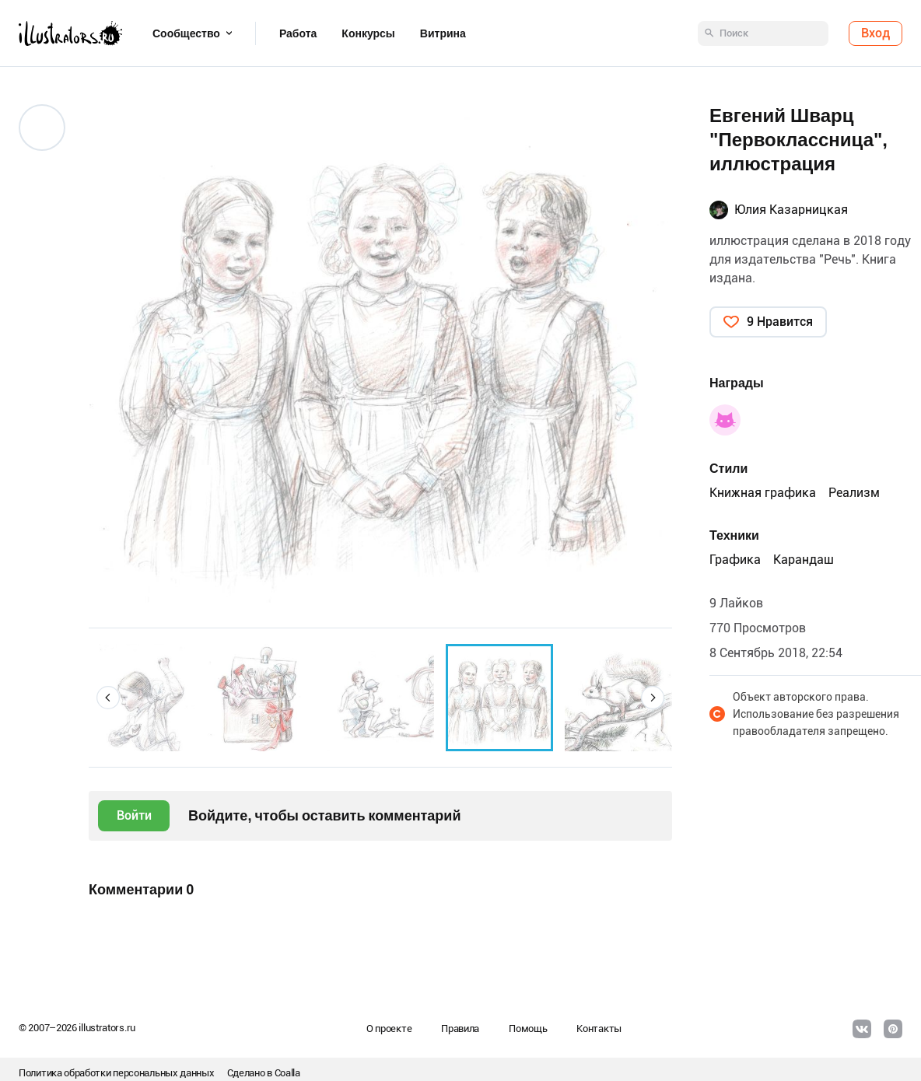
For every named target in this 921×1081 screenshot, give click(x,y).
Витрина (443, 33)
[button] (108, 697)
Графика (735, 559)
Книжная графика (762, 492)
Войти (134, 815)
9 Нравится (780, 321)
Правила (460, 1028)
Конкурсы (367, 33)
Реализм (854, 492)
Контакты (599, 1028)
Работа (298, 33)
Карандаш (803, 559)
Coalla (287, 1073)
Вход (875, 33)
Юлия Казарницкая (791, 209)
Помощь (528, 1028)
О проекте (388, 1028)
